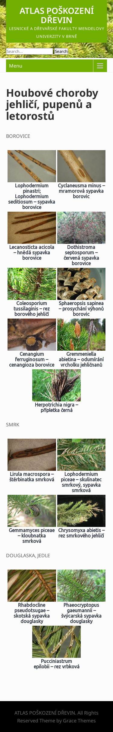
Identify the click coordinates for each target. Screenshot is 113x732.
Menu (15, 65)
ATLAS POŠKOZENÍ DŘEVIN (57, 15)
